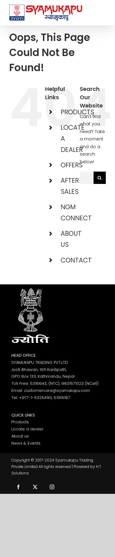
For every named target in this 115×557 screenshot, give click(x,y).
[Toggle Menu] (101, 12)
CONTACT (76, 260)
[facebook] (18, 487)
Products (20, 422)
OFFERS (71, 165)
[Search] (100, 178)
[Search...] (87, 178)
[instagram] (52, 487)
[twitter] (35, 487)
